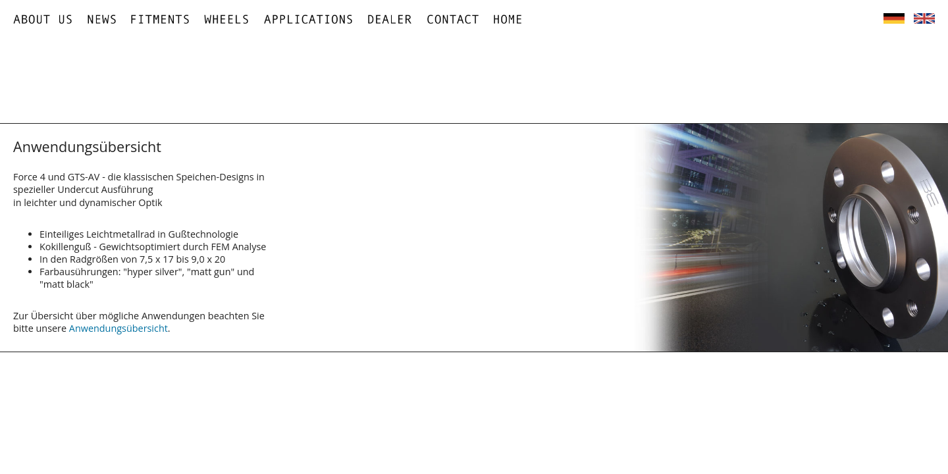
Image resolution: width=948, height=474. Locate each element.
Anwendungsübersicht (118, 328)
